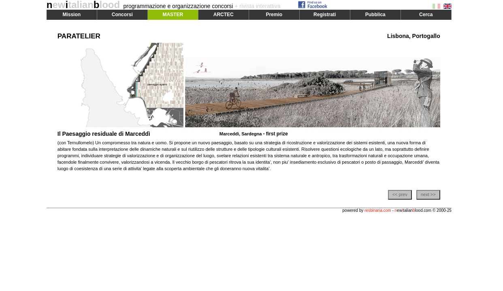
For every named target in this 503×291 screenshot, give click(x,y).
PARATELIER (79, 36)
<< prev (399, 194)
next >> (428, 194)
